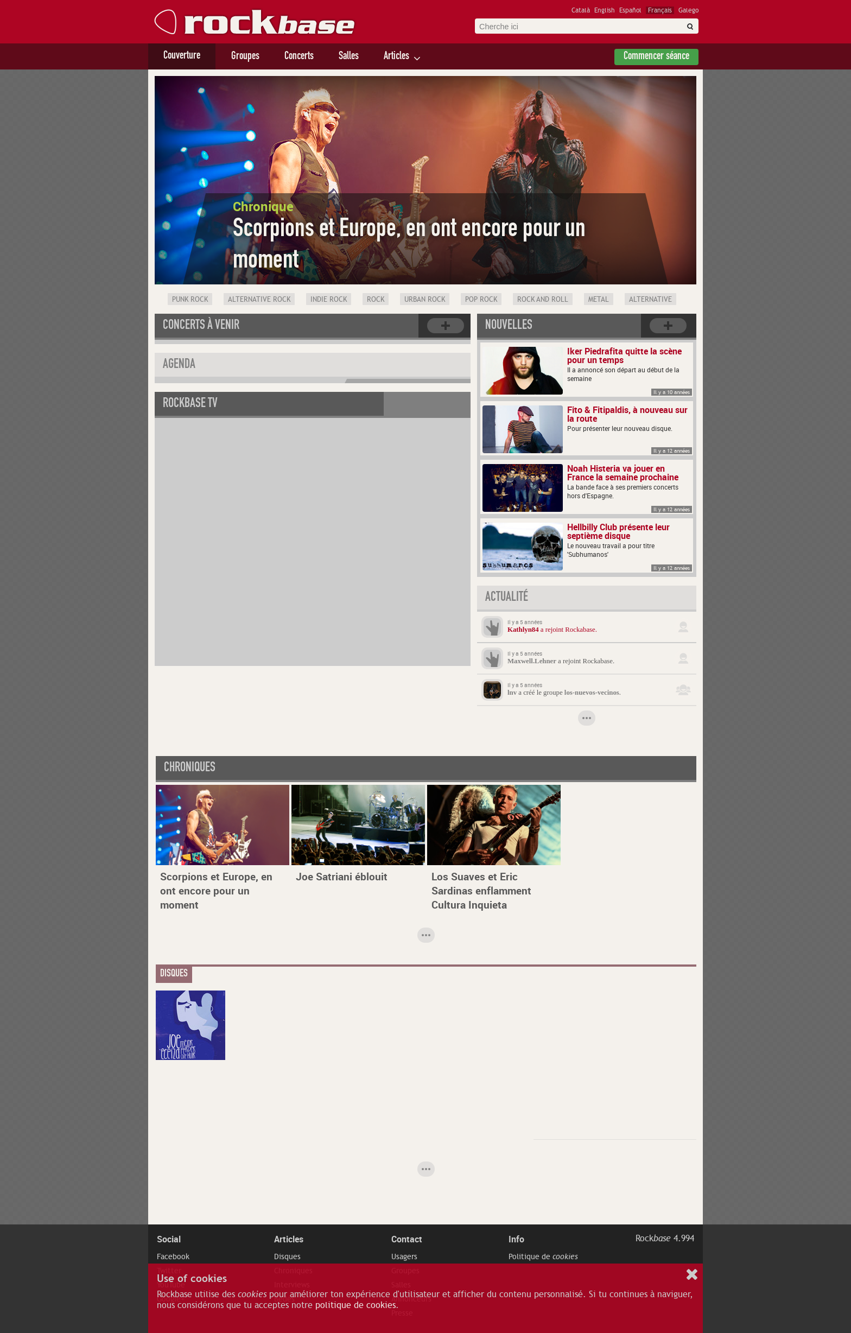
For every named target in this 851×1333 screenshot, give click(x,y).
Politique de (543, 1256)
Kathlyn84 (523, 629)
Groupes (245, 57)
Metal (598, 299)
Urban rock (424, 299)
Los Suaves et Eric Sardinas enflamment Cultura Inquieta (481, 890)
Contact (406, 1239)
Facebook (173, 1256)
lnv (512, 692)
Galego (688, 10)
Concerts (299, 57)
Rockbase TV (190, 404)
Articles (396, 57)
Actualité (506, 598)
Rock (375, 299)
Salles (349, 57)
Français (660, 10)
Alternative (650, 299)
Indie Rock (328, 299)
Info (516, 1239)
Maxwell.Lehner (531, 661)
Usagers (404, 1256)
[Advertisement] (615, 1058)
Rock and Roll (542, 299)
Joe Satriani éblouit (342, 876)
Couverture (181, 56)
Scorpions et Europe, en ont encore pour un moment (216, 890)
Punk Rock (190, 299)
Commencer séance (656, 57)
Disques (287, 1256)
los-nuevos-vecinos (591, 692)
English (604, 10)
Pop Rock (481, 299)
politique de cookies (355, 1305)
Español (630, 10)
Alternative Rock (259, 299)
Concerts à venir (201, 326)
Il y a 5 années (524, 622)
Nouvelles (508, 326)
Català (580, 10)
